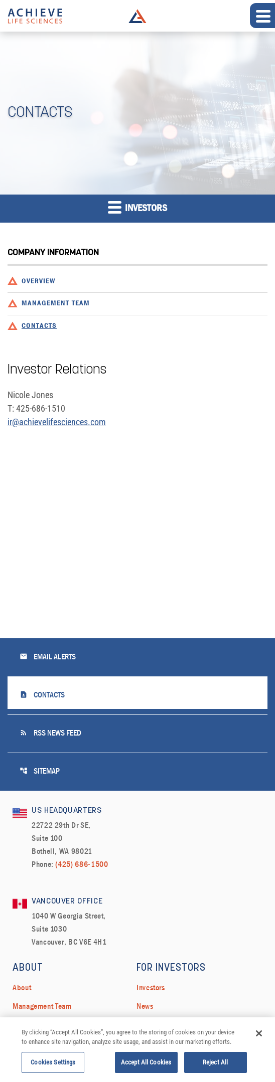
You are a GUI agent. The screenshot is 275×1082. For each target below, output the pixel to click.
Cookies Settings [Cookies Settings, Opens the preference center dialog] (53, 1066)
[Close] (259, 1037)
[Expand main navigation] (262, 15)
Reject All (215, 1066)
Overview (39, 281)
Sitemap (40, 771)
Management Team (56, 303)
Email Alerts (48, 656)
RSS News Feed (50, 733)
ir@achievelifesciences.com (57, 422)
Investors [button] (137, 207)
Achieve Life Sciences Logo (137, 16)
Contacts (39, 326)
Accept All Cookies (146, 1066)
